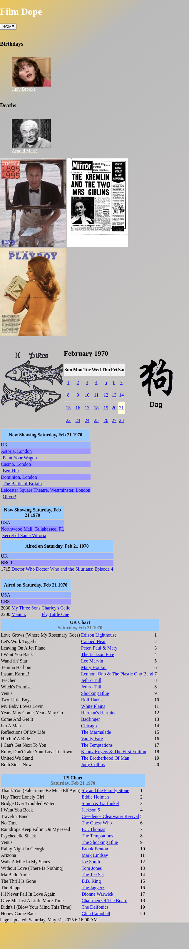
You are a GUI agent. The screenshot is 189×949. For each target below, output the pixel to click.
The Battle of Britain (22, 483)
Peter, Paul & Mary (99, 647)
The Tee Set (93, 874)
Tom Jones (92, 868)
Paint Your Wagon (20, 457)
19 (105, 407)
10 (87, 395)
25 (96, 420)
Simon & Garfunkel (100, 803)
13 (114, 395)
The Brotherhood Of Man (105, 758)
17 (87, 407)
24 (87, 420)
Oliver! (9, 496)
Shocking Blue (95, 693)
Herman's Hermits (98, 712)
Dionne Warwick (97, 894)
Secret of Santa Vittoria (24, 535)
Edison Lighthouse (98, 634)
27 (114, 420)
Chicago (89, 725)
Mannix (18, 614)
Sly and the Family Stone (105, 790)
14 (121, 395)
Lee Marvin (92, 660)
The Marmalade (96, 732)
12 (105, 395)
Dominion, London (19, 477)
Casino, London (16, 464)
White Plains (93, 706)
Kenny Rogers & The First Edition (113, 751)
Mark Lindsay (95, 855)
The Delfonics (95, 907)
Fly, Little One (55, 614)
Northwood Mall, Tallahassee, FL (32, 528)
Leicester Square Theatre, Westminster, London (45, 490)
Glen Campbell (96, 913)
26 (105, 420)
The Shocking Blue (100, 842)
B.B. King (91, 881)
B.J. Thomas (93, 829)
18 (96, 407)
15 (68, 407)
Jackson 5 (91, 809)
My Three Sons (25, 607)
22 (68, 420)
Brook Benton (95, 848)
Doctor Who (23, 569)
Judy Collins (93, 764)
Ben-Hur (11, 470)
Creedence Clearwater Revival (110, 816)
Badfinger (90, 719)
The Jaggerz (93, 887)
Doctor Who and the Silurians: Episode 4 (74, 569)
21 (121, 407)
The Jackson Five (97, 654)
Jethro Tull (91, 680)
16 (78, 407)
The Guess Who (97, 822)
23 (78, 420)
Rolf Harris (91, 699)
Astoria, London (16, 451)
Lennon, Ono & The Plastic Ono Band (117, 673)
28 (121, 420)
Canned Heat (93, 641)
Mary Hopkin (94, 667)
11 (96, 395)
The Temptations (97, 745)
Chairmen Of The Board (105, 900)
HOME (8, 26)
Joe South (91, 861)
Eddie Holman (95, 796)
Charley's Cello (55, 607)
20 (114, 407)
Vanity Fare (92, 738)
